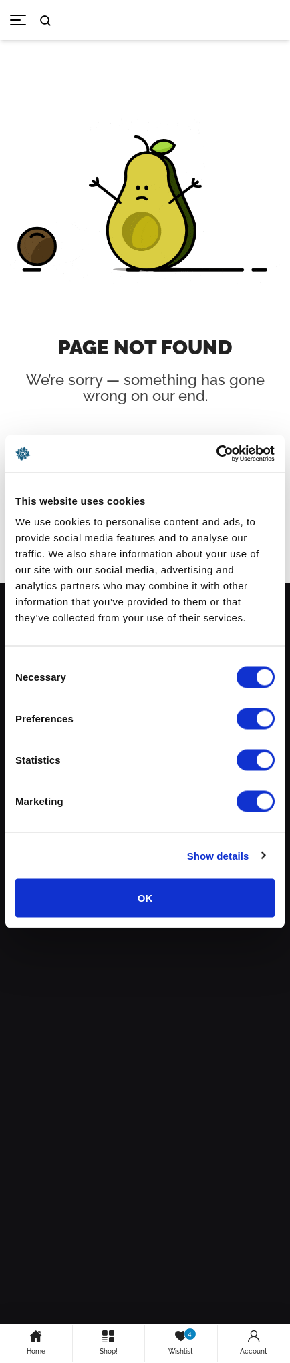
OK (145, 898)
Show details (218, 855)
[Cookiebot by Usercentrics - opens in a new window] (216, 454)
